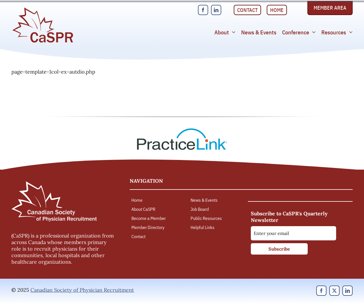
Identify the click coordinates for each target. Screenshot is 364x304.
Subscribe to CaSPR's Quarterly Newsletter (289, 216)
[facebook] (203, 10)
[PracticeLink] (182, 130)
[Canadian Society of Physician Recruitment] (42, 9)
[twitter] (334, 291)
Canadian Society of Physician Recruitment (82, 290)
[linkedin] (216, 10)
